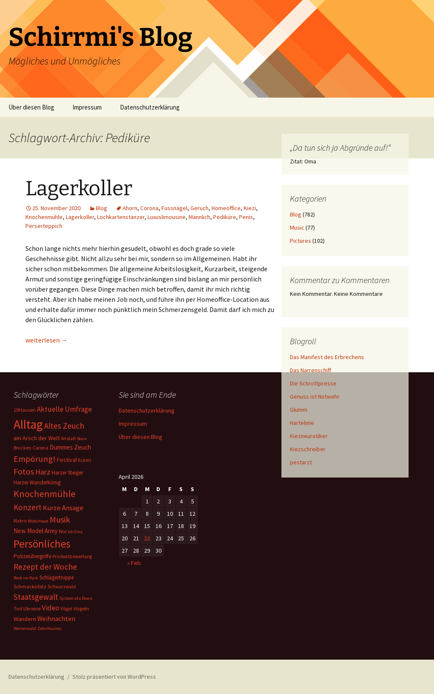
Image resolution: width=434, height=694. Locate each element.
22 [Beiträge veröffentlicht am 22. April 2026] (147, 538)
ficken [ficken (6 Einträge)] (84, 460)
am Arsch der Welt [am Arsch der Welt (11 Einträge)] (37, 438)
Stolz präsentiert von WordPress (114, 676)
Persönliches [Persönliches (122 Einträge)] (42, 544)
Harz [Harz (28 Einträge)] (42, 472)
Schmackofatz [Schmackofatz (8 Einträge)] (30, 586)
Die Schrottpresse (313, 383)
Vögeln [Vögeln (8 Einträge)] (81, 608)
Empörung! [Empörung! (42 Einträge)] (35, 458)
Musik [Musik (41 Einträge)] (60, 519)
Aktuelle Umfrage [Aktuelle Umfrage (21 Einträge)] (64, 409)
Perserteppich (43, 226)
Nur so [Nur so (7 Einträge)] (65, 531)
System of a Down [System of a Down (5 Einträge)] (75, 598)
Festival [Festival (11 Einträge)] (67, 460)
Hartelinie (302, 423)
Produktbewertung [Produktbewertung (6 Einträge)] (72, 556)
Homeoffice (226, 208)
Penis (246, 217)
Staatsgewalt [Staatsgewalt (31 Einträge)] (36, 597)
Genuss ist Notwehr (314, 396)
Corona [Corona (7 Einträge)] (40, 447)
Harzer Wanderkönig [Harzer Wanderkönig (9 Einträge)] (37, 482)
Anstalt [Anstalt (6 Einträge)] (68, 438)
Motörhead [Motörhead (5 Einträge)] (38, 521)
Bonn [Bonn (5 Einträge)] (82, 438)
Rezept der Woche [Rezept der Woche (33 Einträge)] (45, 567)
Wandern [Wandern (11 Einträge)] (25, 619)
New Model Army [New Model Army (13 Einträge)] (36, 531)
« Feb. (134, 563)
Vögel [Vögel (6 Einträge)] (66, 609)
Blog (101, 208)
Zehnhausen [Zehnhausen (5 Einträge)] (49, 628)
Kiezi (250, 208)
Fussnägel (174, 208)
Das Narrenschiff (310, 370)
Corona (149, 208)
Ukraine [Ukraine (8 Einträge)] (32, 608)
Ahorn (129, 208)
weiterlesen (46, 340)
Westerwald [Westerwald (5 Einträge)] (25, 628)
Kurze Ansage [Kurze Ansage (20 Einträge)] (63, 507)
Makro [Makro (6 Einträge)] (20, 521)
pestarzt (301, 462)
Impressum (87, 107)
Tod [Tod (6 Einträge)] (18, 609)
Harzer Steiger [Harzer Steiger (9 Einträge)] (67, 472)
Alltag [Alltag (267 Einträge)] (28, 424)
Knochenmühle (44, 217)
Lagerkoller (78, 188)
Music (297, 227)
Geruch (199, 208)
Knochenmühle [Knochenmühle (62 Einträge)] (44, 494)
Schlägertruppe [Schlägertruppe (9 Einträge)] (56, 577)
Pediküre (224, 217)
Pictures (300, 240)
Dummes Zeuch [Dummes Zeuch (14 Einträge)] (70, 447)
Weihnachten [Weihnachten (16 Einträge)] (56, 619)
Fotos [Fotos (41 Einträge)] (24, 471)
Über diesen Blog (31, 107)
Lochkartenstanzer (121, 217)
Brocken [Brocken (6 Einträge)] (22, 448)
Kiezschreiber (308, 449)
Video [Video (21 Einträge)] (50, 608)
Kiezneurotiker (309, 436)
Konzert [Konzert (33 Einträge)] (28, 507)
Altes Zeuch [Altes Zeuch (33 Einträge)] (64, 426)
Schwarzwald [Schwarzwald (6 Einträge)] (61, 587)
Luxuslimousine (166, 217)
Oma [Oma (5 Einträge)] (78, 531)
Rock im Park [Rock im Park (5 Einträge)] (26, 578)
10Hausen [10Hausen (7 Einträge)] (25, 410)
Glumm (298, 409)
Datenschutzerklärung (150, 107)
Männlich (199, 217)
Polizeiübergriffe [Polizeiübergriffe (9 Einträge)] (32, 556)
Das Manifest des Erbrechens (327, 357)
